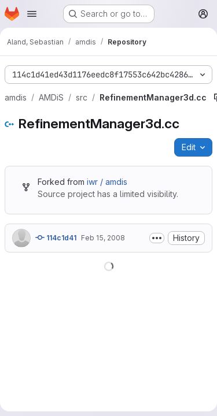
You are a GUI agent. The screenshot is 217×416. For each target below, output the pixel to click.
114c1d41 (55, 237)
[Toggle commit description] (156, 238)
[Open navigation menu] (32, 14)
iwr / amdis (107, 182)
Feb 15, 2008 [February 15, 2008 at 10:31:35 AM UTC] (103, 237)
